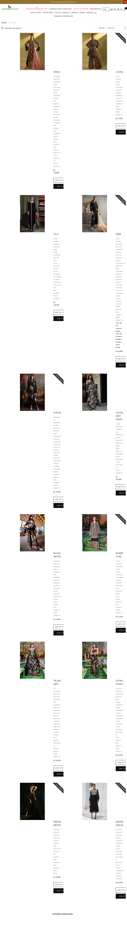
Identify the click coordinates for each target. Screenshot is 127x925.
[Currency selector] (106, 9)
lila (55, 235)
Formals (66, 13)
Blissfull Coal (121, 556)
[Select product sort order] (116, 29)
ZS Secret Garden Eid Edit (37, 9)
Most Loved (36, 13)
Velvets (57, 13)
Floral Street (120, 683)
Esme (118, 235)
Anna (56, 72)
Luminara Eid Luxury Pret (60, 9)
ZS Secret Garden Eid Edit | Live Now (63, 2)
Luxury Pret (47, 13)
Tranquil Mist (59, 683)
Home (4, 24)
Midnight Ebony (59, 824)
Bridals (74, 13)
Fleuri (57, 413)
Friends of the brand (63, 16)
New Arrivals (95, 9)
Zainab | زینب (91, 13)
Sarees (82, 13)
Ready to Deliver (81, 9)
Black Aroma (57, 556)
